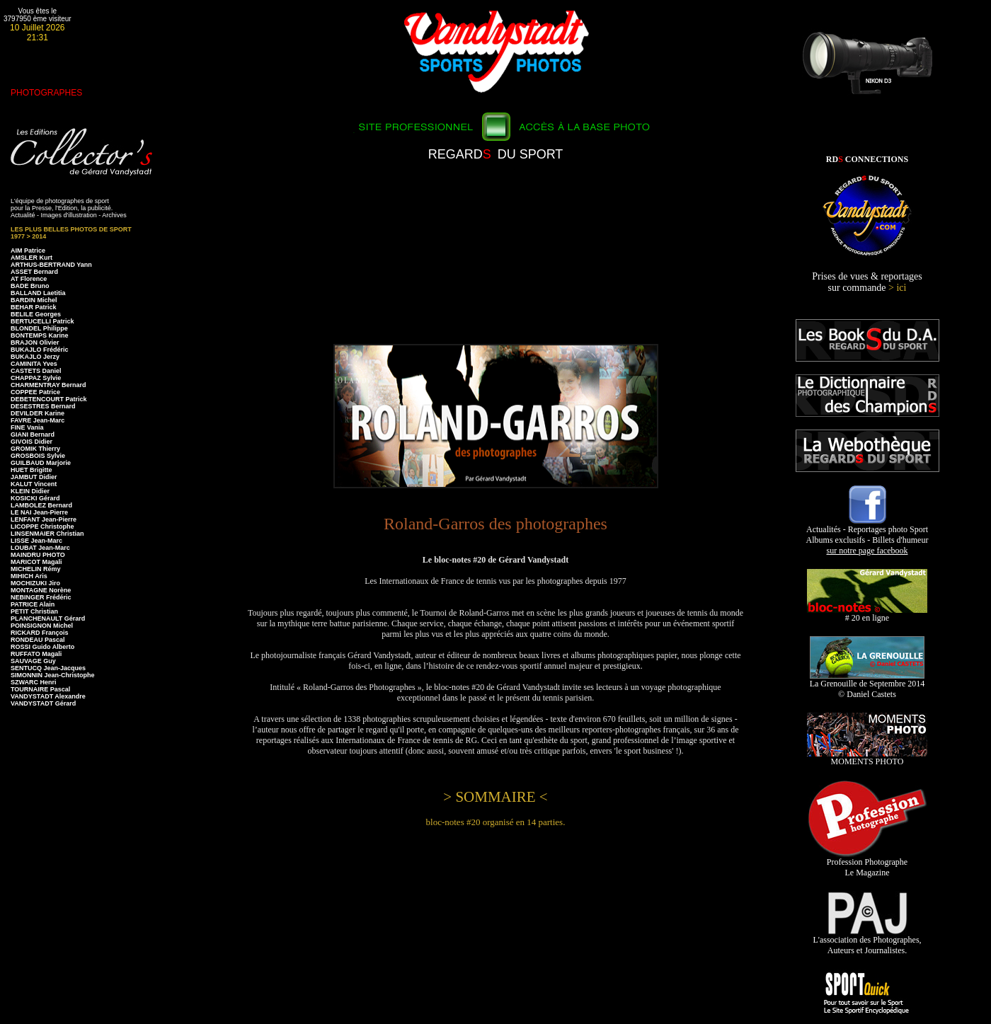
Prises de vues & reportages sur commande (867, 282)
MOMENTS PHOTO (867, 757)
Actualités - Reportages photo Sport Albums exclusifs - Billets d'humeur (867, 536)
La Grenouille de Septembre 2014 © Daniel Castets (867, 685)
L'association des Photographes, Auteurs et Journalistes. (867, 941)
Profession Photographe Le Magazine (867, 863)
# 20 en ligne (867, 614)
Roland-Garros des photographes (495, 523)
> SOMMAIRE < (495, 796)
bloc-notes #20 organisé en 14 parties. (496, 822)
